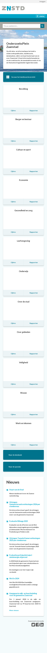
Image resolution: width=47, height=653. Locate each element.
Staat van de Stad (16, 490)
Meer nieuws (14, 610)
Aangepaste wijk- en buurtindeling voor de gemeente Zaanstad (23, 594)
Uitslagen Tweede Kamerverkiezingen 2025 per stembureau (24, 539)
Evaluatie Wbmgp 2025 (18, 521)
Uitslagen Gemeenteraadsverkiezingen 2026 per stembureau (24, 504)
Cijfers (13, 110)
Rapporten (34, 110)
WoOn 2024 (14, 578)
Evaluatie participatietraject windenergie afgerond (20, 556)
